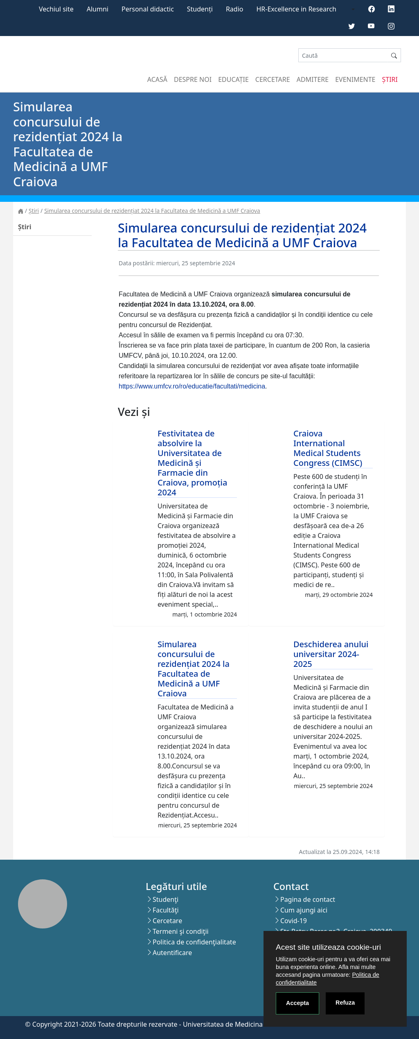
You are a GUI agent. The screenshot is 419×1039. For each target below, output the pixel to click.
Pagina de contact (307, 899)
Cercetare (272, 79)
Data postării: (137, 263)
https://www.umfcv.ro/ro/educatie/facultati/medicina (192, 386)
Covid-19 (293, 920)
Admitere (313, 79)
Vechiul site (56, 9)
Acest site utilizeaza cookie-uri (328, 947)
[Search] (342, 55)
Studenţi (165, 899)
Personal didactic (148, 9)
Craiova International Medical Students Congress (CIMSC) (327, 448)
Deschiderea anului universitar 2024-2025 (331, 654)
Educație (233, 79)
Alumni (97, 9)
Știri (390, 79)
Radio (234, 9)
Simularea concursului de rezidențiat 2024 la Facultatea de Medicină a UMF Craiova (152, 211)
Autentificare (172, 952)
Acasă (157, 79)
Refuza (345, 1002)
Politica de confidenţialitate (194, 941)
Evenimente (355, 79)
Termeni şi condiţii (181, 931)
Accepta (297, 1003)
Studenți (200, 9)
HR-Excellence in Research (296, 9)
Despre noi (193, 79)
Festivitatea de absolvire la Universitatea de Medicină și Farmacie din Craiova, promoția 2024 (192, 463)
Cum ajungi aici (303, 910)
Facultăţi (166, 910)
